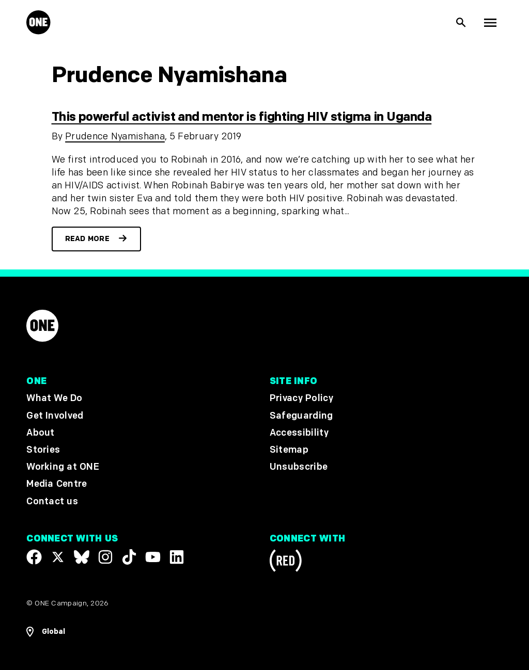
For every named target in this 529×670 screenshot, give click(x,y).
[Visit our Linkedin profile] (176, 557)
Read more (87, 238)
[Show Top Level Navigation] (490, 22)
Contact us (52, 501)
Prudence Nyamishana (115, 136)
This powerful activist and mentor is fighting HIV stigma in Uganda (242, 116)
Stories (43, 449)
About (40, 432)
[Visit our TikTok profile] (129, 557)
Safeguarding (301, 415)
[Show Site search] (461, 22)
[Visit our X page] (58, 557)
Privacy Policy (301, 398)
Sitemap (289, 449)
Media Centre (56, 484)
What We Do (54, 398)
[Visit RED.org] (286, 562)
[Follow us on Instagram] (105, 557)
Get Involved (54, 415)
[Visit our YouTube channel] (153, 557)
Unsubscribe (299, 466)
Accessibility (299, 432)
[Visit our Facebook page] (34, 557)
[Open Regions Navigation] (45, 632)
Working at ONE (62, 466)
